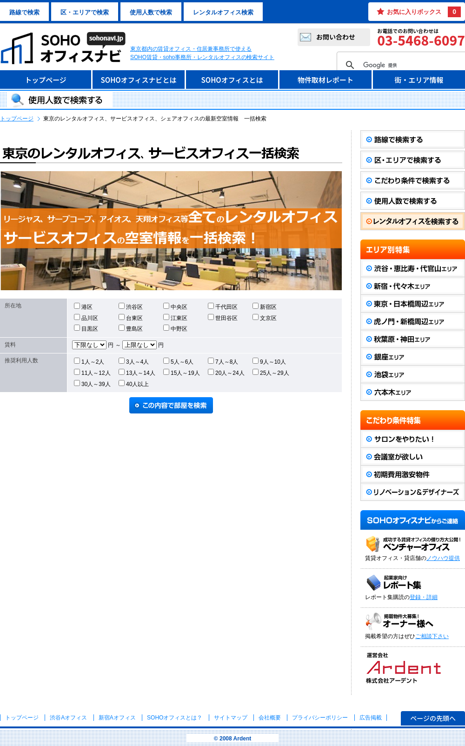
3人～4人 (134, 361)
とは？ (174, 717)
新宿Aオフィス (117, 717)
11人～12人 (92, 372)
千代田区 (223, 306)
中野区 (175, 328)
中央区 (175, 306)
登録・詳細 (424, 597)
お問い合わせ (335, 36)
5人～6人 (178, 361)
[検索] (405, 65)
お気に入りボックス (424, 12)
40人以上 (134, 383)
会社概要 (270, 717)
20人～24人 (226, 372)
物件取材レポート (325, 80)
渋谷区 (131, 306)
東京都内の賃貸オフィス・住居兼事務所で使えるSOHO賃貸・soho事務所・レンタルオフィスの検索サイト (202, 53)
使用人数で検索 (151, 12)
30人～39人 (92, 383)
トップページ (45, 80)
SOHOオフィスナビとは (138, 80)
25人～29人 (270, 372)
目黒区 (86, 328)
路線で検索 (24, 12)
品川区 (86, 317)
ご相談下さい (432, 636)
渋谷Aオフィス (68, 717)
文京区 (264, 317)
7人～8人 (223, 361)
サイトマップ (230, 717)
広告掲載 (370, 717)
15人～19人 (181, 372)
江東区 (175, 317)
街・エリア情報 (418, 80)
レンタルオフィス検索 (223, 12)
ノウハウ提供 (443, 558)
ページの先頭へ (433, 718)
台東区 (131, 317)
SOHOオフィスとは (232, 80)
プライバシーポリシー (320, 717)
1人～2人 (89, 361)
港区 (83, 306)
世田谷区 (223, 317)
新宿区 (264, 306)
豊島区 (131, 328)
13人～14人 (137, 372)
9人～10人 (269, 361)
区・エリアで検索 (84, 12)
